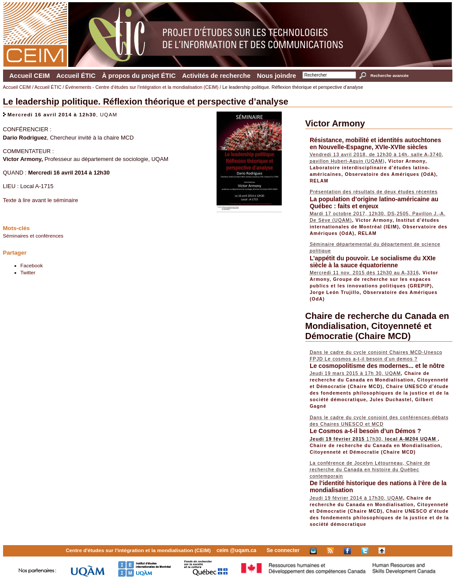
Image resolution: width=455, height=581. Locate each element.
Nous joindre (276, 75)
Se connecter (282, 550)
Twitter (28, 272)
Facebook (32, 265)
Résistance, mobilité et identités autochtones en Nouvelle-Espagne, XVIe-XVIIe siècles (375, 143)
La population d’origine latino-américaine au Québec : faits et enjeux (374, 203)
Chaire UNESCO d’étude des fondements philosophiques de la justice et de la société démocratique (379, 393)
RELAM (319, 180)
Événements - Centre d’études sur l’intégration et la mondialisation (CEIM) (141, 87)
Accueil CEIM (29, 75)
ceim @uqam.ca (236, 550)
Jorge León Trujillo (335, 292)
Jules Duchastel (391, 399)
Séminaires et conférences (33, 235)
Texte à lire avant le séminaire (40, 200)
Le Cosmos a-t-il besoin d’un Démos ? (365, 430)
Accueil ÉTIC (76, 75)
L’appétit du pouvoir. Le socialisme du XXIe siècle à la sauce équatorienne (373, 262)
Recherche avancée (390, 76)
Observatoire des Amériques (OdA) (390, 174)
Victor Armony (335, 123)
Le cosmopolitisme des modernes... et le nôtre (377, 365)
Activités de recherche (216, 75)
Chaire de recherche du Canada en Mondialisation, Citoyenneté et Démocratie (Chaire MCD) (377, 326)
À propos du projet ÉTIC (139, 75)
